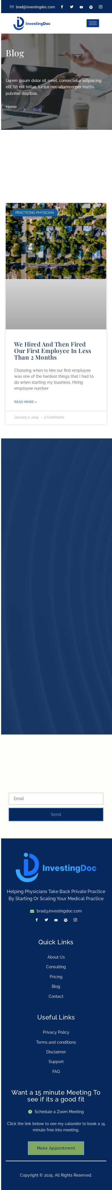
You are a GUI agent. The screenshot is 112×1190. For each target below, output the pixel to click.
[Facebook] (62, 7)
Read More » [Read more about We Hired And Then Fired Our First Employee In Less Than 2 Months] (25, 402)
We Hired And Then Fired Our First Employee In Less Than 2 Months (52, 350)
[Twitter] (71, 7)
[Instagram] (100, 7)
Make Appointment (56, 1148)
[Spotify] (91, 7)
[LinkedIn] (81, 7)
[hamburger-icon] (92, 23)
